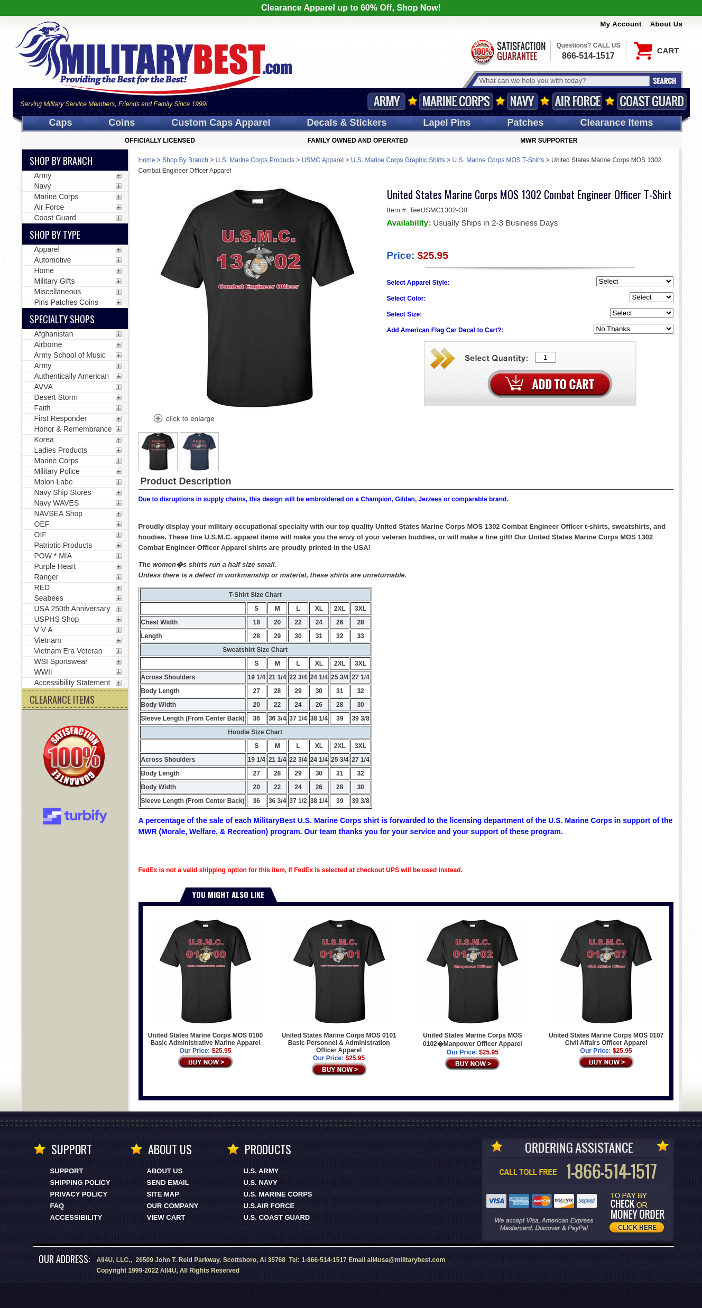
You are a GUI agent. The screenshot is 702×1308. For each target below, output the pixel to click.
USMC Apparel (323, 160)
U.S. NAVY (261, 1182)
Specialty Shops (62, 319)
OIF (40, 534)
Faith (42, 408)
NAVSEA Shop (58, 513)
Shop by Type (55, 234)
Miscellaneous (57, 291)
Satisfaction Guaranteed (507, 51)
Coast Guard (652, 101)
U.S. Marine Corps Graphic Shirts (398, 160)
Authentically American (71, 376)
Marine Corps (456, 101)
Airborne (48, 344)
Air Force (577, 101)
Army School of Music (70, 355)
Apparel (47, 249)
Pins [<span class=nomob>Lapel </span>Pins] (447, 122)
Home (146, 160)
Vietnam (47, 640)
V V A (43, 629)
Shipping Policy (80, 1182)
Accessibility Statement (72, 682)
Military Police (57, 471)
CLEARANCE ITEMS (62, 699)
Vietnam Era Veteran (68, 651)
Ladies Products (60, 450)
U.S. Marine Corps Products (255, 160)
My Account (621, 24)
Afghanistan (53, 334)
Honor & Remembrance (73, 429)
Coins (121, 122)
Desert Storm (56, 397)
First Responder (60, 418)
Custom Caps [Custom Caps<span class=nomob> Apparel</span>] (220, 122)
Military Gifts (54, 281)
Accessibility (76, 1217)
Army (386, 101)
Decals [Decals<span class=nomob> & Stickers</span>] (347, 122)
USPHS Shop (56, 619)
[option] (158, 451)
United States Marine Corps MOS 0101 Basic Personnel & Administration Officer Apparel (338, 986)
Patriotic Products (63, 545)
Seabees (48, 598)
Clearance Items (616, 122)
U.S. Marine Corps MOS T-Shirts (498, 160)
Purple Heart (55, 566)
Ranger (46, 577)
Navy (522, 101)
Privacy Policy (79, 1194)
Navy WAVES (56, 503)
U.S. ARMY (261, 1171)
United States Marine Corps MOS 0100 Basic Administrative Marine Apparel (205, 983)
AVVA (43, 386)
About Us (666, 24)
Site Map (163, 1194)
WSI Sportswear (61, 661)
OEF (42, 524)
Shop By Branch (185, 160)
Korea (44, 439)
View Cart (166, 1217)
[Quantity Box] (545, 357)
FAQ (57, 1206)
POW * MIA (53, 556)
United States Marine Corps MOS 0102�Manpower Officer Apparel (472, 983)
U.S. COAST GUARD (277, 1217)
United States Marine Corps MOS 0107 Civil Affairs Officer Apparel (606, 983)
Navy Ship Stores (62, 492)
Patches (525, 122)
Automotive (52, 260)
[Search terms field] (563, 80)
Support (67, 1171)
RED (42, 587)
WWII (43, 672)
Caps (60, 122)
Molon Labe (53, 482)
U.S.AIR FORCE (269, 1206)
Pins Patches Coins (66, 302)
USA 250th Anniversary (72, 608)
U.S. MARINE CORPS (278, 1194)
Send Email (168, 1182)
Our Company (173, 1206)
